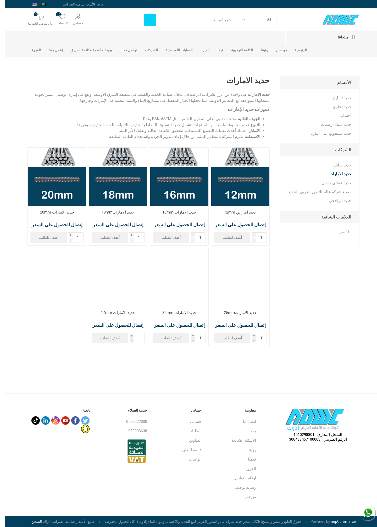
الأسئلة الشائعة (238, 440)
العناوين (190, 440)
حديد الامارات (335, 174)
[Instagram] (50, 420)
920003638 (132, 431)
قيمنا (247, 459)
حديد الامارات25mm (235, 312)
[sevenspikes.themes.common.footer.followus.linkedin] (40, 420)
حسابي (73, 23)
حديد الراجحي (335, 200)
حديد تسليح (337, 98)
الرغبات (190, 459)
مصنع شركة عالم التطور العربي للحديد (314, 191)
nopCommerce (338, 521)
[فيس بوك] (70, 420)
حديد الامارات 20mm (52, 212)
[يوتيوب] (60, 420)
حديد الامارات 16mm (174, 212)
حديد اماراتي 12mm (235, 212)
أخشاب (340, 115)
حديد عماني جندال (331, 183)
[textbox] (191, 20)
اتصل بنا (244, 421)
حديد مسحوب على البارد (326, 133)
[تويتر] (80, 420)
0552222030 (131, 421)
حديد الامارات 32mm (174, 312)
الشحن (31, 521)
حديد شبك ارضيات (331, 124)
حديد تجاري (337, 106)
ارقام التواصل (240, 478)
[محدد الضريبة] (73, 4)
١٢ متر (340, 231)
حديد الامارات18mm (113, 212)
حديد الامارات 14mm (113, 312)
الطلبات (190, 431)
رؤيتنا (246, 449)
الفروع (245, 468)
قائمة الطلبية (186, 449)
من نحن (245, 497)
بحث (247, 431)
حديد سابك (337, 165)
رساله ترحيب (240, 487)
